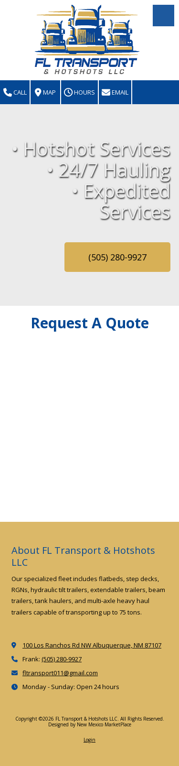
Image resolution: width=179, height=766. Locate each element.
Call (15, 92)
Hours (79, 92)
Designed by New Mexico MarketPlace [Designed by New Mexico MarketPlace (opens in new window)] (89, 724)
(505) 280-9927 (117, 257)
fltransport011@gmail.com (60, 673)
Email (115, 92)
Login (89, 739)
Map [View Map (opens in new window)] (45, 92)
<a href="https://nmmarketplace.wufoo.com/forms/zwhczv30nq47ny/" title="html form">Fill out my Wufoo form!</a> (89, 430)
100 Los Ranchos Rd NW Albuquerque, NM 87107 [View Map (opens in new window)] (91, 645)
